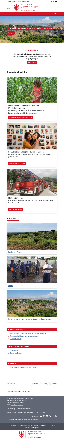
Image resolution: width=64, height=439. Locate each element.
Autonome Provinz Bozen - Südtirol (23, 398)
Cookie (52, 425)
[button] (2, 29)
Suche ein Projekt (15, 252)
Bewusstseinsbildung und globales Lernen (24, 336)
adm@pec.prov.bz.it (17, 405)
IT (53, 1)
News (10, 285)
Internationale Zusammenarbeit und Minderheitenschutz (29, 333)
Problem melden (41, 412)
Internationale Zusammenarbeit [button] (20, 117)
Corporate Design (16, 353)
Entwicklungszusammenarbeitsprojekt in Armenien (29, 319)
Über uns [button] (32, 62)
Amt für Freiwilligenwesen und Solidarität (24, 367)
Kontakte (30, 412)
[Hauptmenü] (9, 7)
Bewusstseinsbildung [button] (17, 163)
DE (51, 1)
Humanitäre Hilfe (15, 339)
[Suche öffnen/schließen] (55, 13)
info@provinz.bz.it (18, 402)
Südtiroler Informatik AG (24, 408)
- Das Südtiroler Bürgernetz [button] (22, 419)
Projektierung (14, 350)
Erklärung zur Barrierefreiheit (19, 425)
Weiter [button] (11, 33)
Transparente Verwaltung (16, 412)
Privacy (44, 425)
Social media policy (32, 427)
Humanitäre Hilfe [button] (15, 209)
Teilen (35, 384)
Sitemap (12, 383)
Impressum (35, 425)
